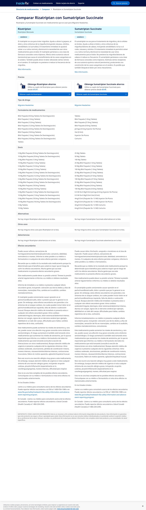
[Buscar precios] (120, 3)
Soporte (81, 3)
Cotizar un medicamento (43, 3)
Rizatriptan (24, 28)
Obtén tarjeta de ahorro (65, 3)
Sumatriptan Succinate (88, 28)
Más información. (24, 69)
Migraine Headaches (26, 105)
